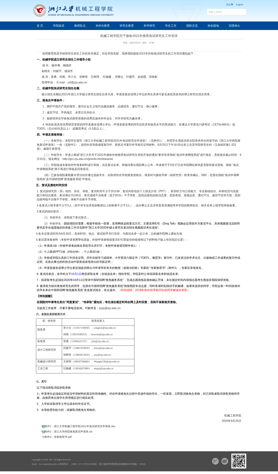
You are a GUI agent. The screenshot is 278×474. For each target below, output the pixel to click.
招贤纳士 (234, 25)
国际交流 (192, 25)
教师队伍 (80, 25)
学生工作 (170, 25)
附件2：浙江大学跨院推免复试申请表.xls (69, 431)
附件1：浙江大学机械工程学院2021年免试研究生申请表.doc (80, 426)
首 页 (40, 25)
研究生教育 (127, 25)
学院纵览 (58, 25)
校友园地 (213, 25)
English (239, 4)
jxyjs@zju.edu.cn (109, 308)
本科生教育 (103, 25)
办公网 (229, 4)
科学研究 (149, 25)
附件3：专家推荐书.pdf (58, 436)
